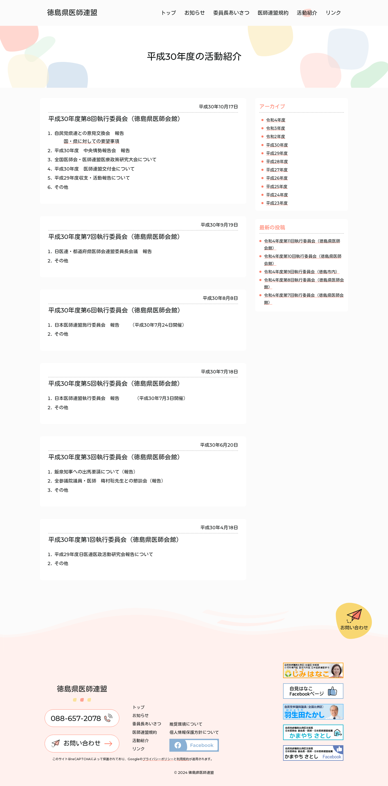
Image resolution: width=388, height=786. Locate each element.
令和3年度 (275, 128)
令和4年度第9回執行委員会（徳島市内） (302, 271)
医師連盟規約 (273, 13)
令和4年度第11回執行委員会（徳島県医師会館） (302, 245)
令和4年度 (275, 120)
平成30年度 (277, 145)
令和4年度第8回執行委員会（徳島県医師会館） (304, 284)
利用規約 (183, 759)
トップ (168, 13)
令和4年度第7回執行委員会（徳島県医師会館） (304, 299)
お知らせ (194, 13)
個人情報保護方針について (194, 732)
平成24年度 (277, 195)
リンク (333, 13)
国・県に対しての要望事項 (91, 141)
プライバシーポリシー (158, 759)
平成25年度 (276, 186)
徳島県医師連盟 (72, 12)
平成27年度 (277, 169)
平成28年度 (277, 161)
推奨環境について (185, 724)
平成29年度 (277, 153)
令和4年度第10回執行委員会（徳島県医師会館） (302, 260)
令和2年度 (275, 136)
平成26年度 (277, 178)
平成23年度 (277, 203)
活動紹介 (307, 13)
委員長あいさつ (231, 13)
